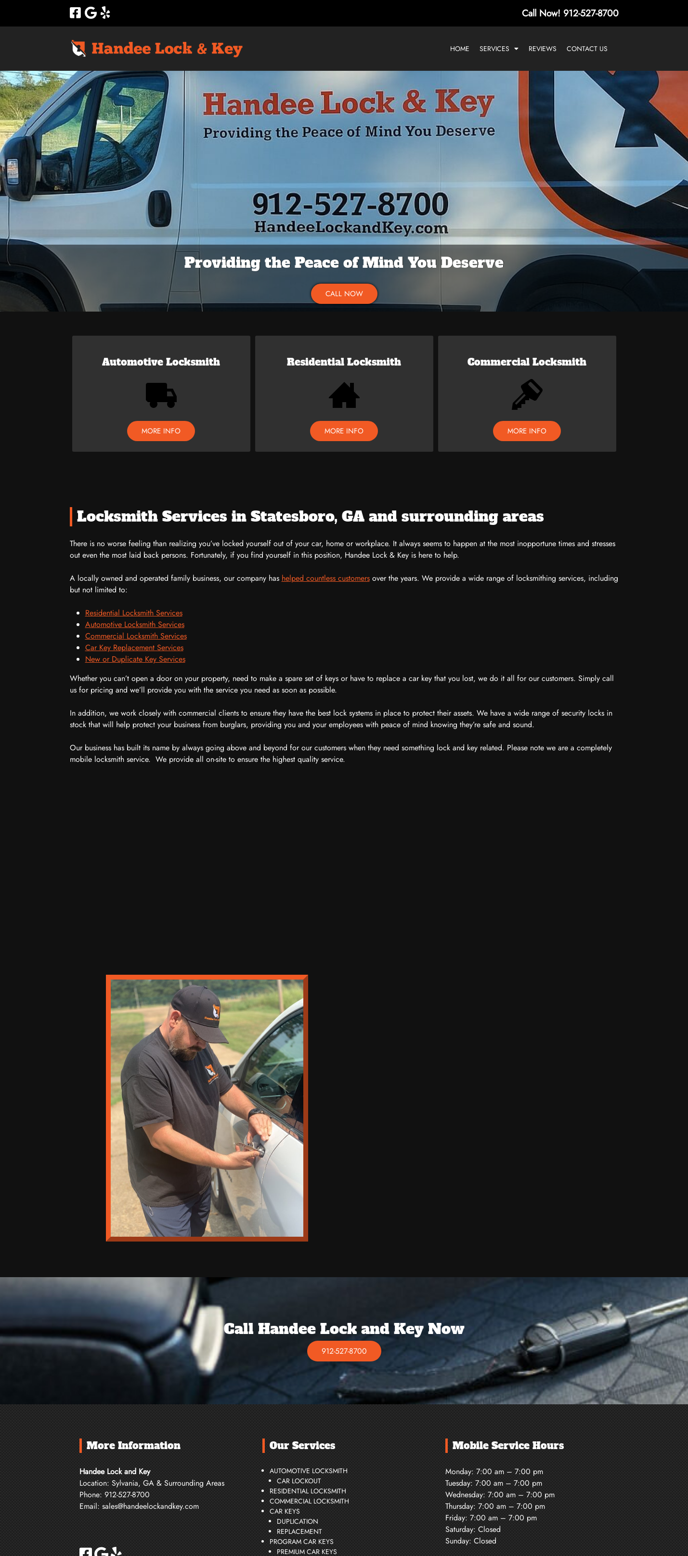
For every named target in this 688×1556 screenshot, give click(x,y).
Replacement (299, 1531)
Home (459, 48)
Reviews (543, 48)
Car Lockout (299, 1481)
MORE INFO (161, 431)
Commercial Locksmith (526, 362)
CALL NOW (344, 293)
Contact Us (587, 48)
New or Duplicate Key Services (135, 659)
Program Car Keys (302, 1541)
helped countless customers (326, 578)
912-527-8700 (344, 1351)
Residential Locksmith (344, 362)
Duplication (297, 1521)
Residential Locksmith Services (133, 612)
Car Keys (285, 1511)
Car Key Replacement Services (134, 647)
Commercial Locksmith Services (136, 635)
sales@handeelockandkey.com (150, 1506)
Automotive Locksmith (161, 362)
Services (494, 48)
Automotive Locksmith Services (134, 624)
